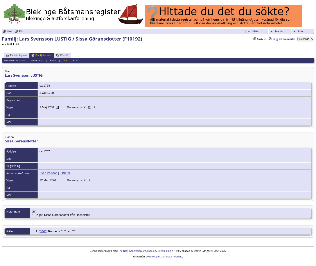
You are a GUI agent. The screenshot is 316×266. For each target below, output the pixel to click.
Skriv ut (261, 39)
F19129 (65, 173)
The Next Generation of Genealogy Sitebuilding (144, 250)
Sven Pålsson (48, 173)
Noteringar (37, 60)
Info (300, 31)
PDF (75, 60)
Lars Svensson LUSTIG (24, 75)
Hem (10, 31)
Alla (65, 60)
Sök (21, 31)
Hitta (255, 31)
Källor (53, 60)
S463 (43, 231)
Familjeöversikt (41, 55)
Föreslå (62, 55)
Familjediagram (16, 55)
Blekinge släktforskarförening (165, 256)
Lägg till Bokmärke (284, 39)
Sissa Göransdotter (21, 141)
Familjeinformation (14, 60)
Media (279, 31)
